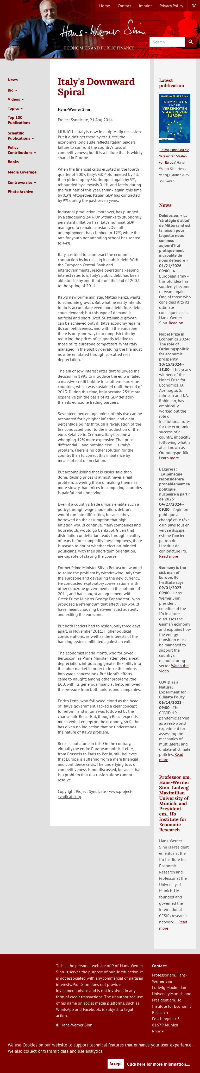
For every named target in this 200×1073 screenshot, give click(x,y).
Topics (15, 108)
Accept (115, 1063)
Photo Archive (20, 191)
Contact (124, 5)
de (193, 5)
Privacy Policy (171, 5)
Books (13, 161)
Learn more (169, 457)
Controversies (22, 182)
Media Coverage (22, 172)
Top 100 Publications (19, 120)
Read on (176, 322)
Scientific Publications (21, 135)
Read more (168, 556)
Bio (12, 90)
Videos (16, 99)
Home (104, 5)
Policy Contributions (22, 150)
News (13, 79)
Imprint (145, 5)
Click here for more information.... (158, 1064)
